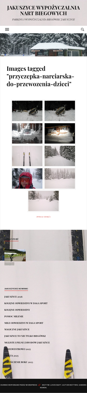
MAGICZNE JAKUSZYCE (16, 329)
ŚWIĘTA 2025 (11, 355)
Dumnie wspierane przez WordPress (19, 385)
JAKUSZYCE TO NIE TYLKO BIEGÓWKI (25, 335)
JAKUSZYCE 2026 (13, 296)
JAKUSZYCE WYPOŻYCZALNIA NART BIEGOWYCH (43, 10)
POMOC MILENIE (13, 316)
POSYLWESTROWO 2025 (17, 349)
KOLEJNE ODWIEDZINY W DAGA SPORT (26, 303)
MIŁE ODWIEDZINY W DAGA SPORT (23, 322)
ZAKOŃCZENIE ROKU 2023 (18, 362)
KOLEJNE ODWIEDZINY (17, 309)
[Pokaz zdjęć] (43, 217)
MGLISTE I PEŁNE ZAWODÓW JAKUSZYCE (27, 342)
